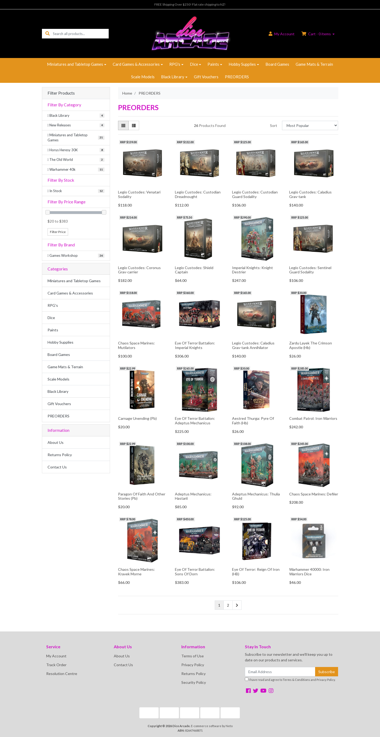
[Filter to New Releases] (76, 125)
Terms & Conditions (296, 679)
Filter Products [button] (61, 93)
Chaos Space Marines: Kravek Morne (136, 571)
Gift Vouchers (206, 76)
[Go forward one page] (237, 605)
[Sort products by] (310, 125)
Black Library (172, 76)
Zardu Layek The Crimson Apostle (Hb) (310, 345)
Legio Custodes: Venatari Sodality (139, 194)
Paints (213, 64)
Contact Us (57, 467)
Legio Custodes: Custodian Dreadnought (198, 194)
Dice (194, 64)
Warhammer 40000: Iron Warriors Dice (309, 571)
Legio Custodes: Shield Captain (194, 269)
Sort (273, 125)
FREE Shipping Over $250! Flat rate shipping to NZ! (190, 4)
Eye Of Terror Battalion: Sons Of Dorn (195, 571)
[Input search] (81, 33)
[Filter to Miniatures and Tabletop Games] (76, 137)
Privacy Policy (192, 664)
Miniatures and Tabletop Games (75, 64)
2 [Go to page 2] (228, 605)
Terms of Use (192, 656)
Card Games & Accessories (136, 64)
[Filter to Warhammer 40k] (76, 170)
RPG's (174, 64)
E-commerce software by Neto (212, 726)
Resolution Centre (61, 673)
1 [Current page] (219, 605)
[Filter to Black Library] (76, 116)
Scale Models (143, 76)
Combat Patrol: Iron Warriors (313, 418)
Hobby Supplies (242, 64)
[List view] (133, 125)
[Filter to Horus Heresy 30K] (76, 150)
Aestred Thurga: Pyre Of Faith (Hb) (253, 420)
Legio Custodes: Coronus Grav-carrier (139, 269)
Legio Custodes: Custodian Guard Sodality (255, 194)
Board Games (277, 64)
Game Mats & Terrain (314, 64)
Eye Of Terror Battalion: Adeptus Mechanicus (195, 420)
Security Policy (193, 682)
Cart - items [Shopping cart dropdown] (316, 34)
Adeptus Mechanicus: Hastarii (193, 496)
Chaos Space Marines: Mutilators (136, 345)
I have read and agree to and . (290, 679)
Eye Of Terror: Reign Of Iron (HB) (256, 571)
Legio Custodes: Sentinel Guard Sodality (310, 269)
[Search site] (47, 33)
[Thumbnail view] (123, 125)
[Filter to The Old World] (76, 160)
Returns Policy (60, 454)
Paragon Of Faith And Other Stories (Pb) (141, 496)
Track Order (56, 664)
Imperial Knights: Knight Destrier (252, 269)
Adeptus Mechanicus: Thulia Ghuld (256, 496)
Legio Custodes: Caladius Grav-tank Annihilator (253, 345)
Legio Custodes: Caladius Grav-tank (310, 194)
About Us (56, 442)
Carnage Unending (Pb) (137, 418)
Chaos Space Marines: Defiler (313, 494)
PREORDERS (237, 76)
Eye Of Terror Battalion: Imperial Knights (195, 345)
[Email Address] (280, 671)
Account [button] (282, 34)
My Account (56, 656)
